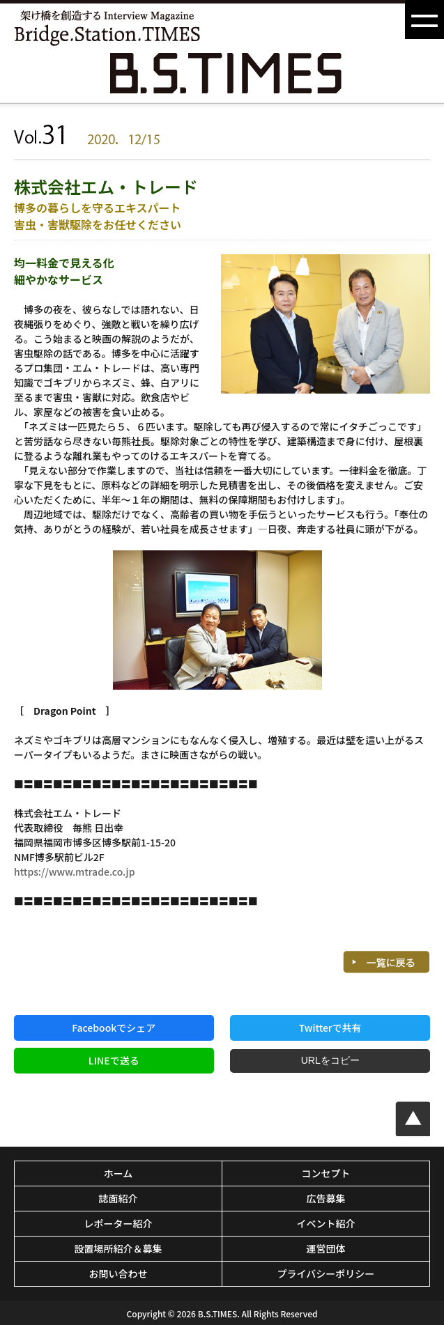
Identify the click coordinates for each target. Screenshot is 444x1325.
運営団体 (326, 1248)
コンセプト (326, 1173)
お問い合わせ (118, 1273)
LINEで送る (114, 1060)
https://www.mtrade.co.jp (74, 871)
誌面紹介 (118, 1198)
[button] (424, 19)
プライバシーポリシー (326, 1273)
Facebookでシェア (113, 1028)
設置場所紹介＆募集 (118, 1248)
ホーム (118, 1173)
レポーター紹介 (118, 1223)
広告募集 (326, 1198)
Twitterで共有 (330, 1028)
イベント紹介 (326, 1223)
